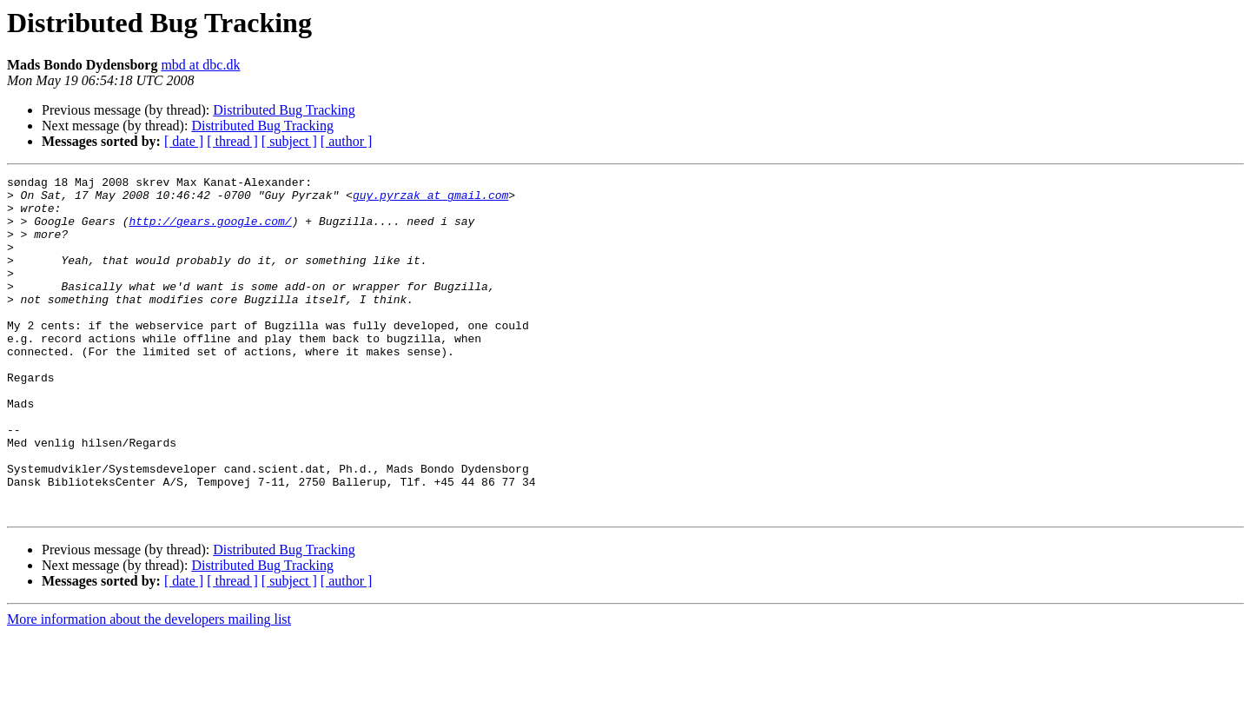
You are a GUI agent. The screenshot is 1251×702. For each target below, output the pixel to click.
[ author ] (347, 141)
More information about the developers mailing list (149, 686)
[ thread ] (232, 141)
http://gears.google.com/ (210, 231)
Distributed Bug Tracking (284, 110)
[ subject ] (289, 141)
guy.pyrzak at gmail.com (430, 200)
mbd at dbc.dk (200, 64)
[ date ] (183, 141)
